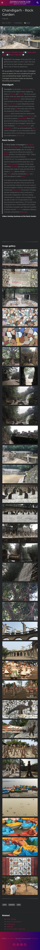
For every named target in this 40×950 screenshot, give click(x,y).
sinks (9, 174)
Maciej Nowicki (29, 116)
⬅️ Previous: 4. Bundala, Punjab (12, 52)
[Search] (38, 2)
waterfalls (14, 166)
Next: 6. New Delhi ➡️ (17, 55)
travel (28, 23)
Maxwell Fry (8, 128)
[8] (16, 109)
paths (23, 176)
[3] (16, 164)
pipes (28, 174)
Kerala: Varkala (11, 919)
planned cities (11, 104)
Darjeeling (9, 926)
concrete (19, 209)
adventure (11, 904)
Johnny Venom (10, 938)
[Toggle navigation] (2, 2)
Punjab (21, 94)
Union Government (14, 99)
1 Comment (18, 23)
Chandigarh (14, 147)
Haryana (12, 94)
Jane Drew (27, 126)
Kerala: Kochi (10, 924)
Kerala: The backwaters (13, 922)
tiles (27, 171)
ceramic (31, 171)
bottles (11, 171)
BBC (34, 128)
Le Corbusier (19, 126)
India (33, 89)
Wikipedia (20, 135)
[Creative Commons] (20, 944)
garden (6, 154)
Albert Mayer (22, 118)
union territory (25, 89)
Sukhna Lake (11, 164)
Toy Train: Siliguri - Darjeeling (15, 929)
